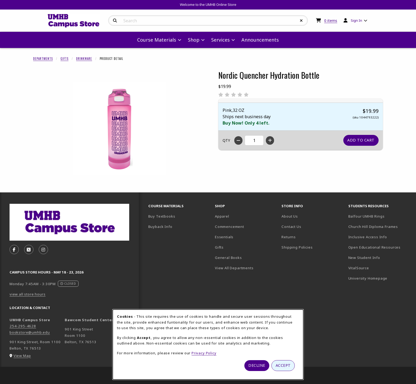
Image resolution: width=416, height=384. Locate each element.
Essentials (224, 237)
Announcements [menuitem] (260, 40)
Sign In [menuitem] (356, 20)
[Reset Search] (301, 20)
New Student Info (364, 257)
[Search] (115, 20)
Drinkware (84, 58)
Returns (288, 237)
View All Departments (234, 268)
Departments (43, 58)
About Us (289, 216)
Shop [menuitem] (194, 40)
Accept (283, 365)
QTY (226, 140)
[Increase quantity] (270, 140)
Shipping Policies (297, 247)
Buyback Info (160, 226)
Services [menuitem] (220, 40)
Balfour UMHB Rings (379, 216)
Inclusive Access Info (367, 237)
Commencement (229, 226)
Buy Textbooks (161, 216)
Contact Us (291, 226)
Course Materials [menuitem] (156, 40)
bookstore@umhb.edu (30, 332)
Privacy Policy (204, 353)
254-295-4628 (23, 326)
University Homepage (379, 278)
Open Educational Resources (374, 247)
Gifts (64, 58)
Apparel (222, 216)
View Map (22, 355)
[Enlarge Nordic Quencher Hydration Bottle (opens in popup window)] (119, 128)
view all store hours (28, 294)
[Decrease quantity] (238, 140)
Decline (256, 365)
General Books (228, 257)
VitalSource (377, 267)
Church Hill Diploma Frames (379, 226)
